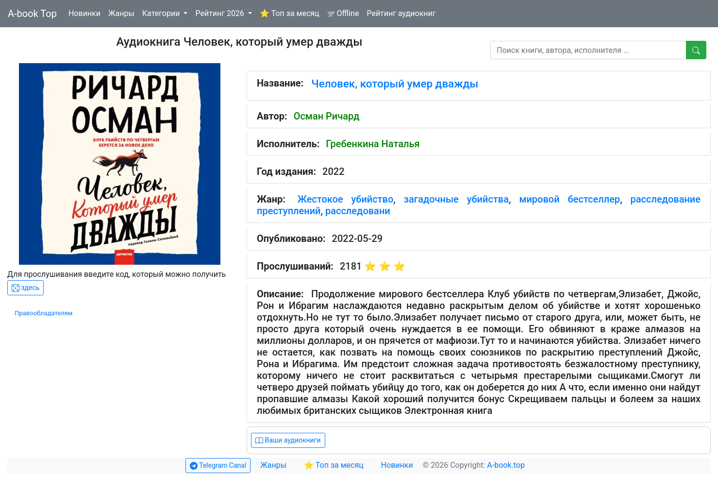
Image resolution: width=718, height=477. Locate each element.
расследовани (357, 211)
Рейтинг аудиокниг (401, 13)
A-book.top (506, 465)
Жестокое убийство (346, 199)
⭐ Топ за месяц (289, 13)
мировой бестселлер (569, 199)
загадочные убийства (456, 199)
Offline (343, 13)
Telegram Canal (218, 465)
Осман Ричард (327, 116)
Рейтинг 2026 (220, 13)
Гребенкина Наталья (372, 144)
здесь (25, 288)
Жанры (121, 13)
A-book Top (32, 13)
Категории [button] (162, 13)
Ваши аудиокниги (288, 440)
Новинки (84, 13)
